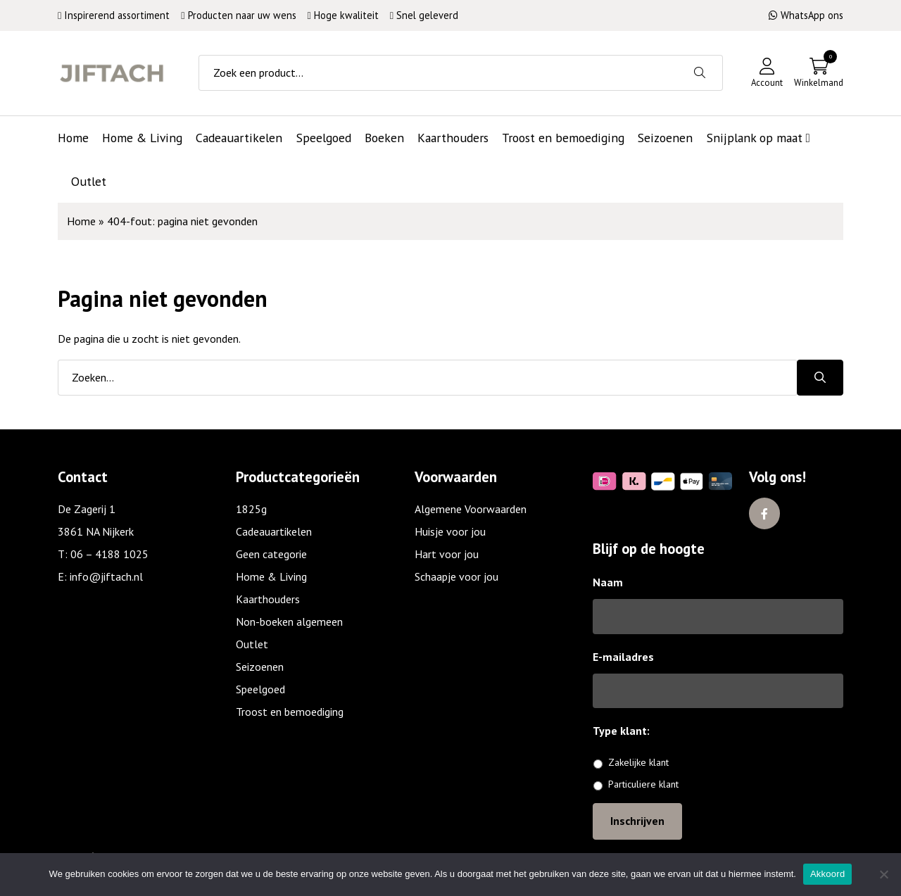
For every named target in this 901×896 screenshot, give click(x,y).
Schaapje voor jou (456, 576)
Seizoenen (260, 667)
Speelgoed (260, 689)
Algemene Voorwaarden (471, 509)
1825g (251, 509)
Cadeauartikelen (274, 531)
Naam (608, 582)
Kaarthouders (268, 599)
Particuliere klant (643, 784)
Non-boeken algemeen (289, 621)
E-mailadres (623, 657)
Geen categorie (271, 554)
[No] (883, 874)
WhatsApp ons (806, 15)
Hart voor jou (447, 554)
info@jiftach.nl (106, 576)
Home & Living (271, 576)
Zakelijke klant (638, 762)
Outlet (252, 644)
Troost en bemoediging (290, 712)
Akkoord (827, 874)
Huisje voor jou (450, 531)
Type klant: (626, 731)
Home (81, 221)
